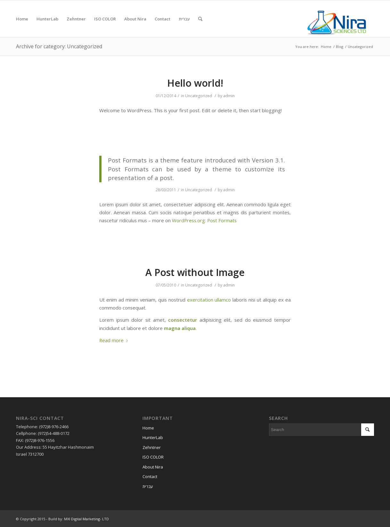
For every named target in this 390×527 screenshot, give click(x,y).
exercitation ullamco (209, 299)
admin (229, 95)
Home (326, 46)
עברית (147, 486)
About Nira (152, 467)
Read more (114, 340)
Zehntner (151, 447)
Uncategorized (198, 95)
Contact (149, 476)
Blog (339, 46)
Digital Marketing (85, 518)
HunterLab (152, 437)
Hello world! (195, 83)
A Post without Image (195, 272)
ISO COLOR (153, 457)
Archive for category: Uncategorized (59, 46)
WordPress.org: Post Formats (204, 220)
